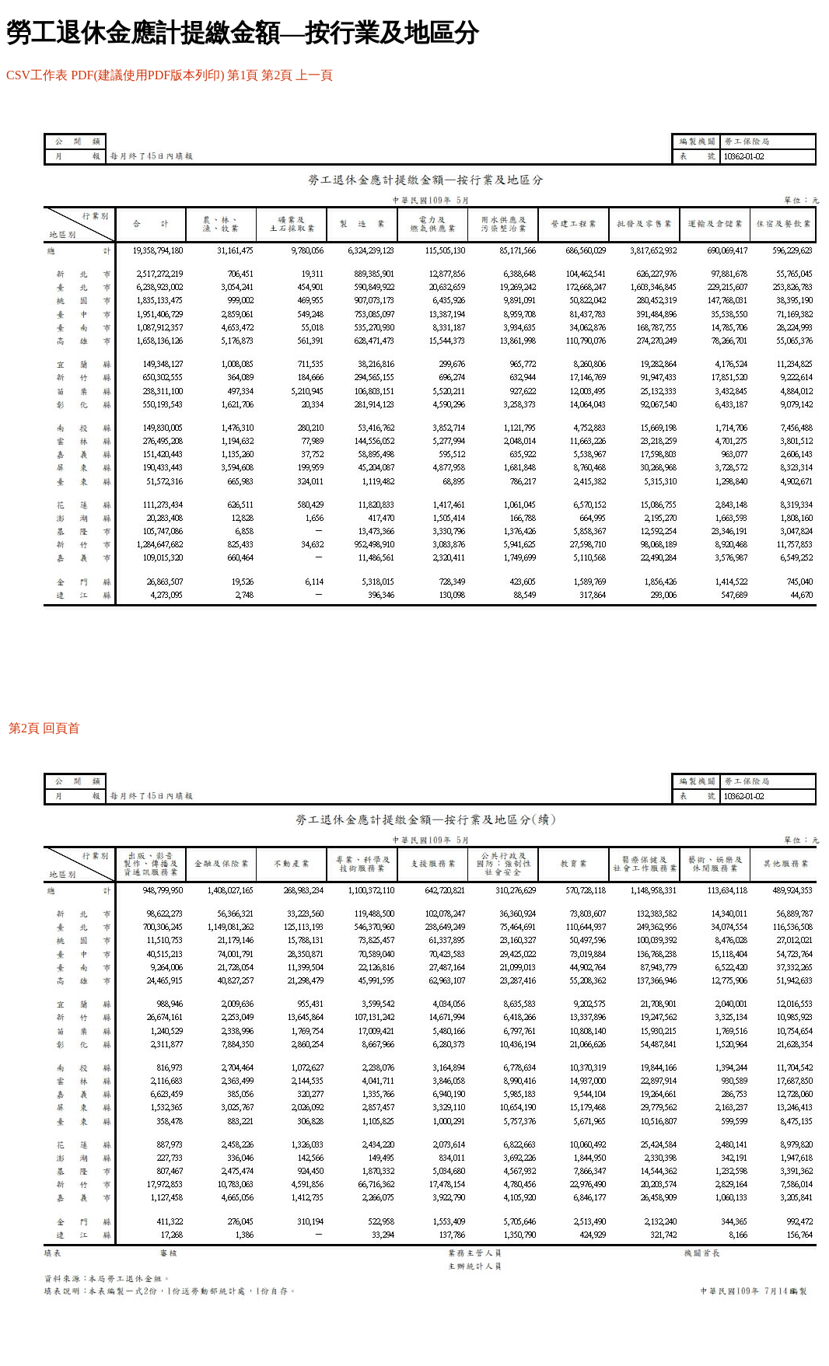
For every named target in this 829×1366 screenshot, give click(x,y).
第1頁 (242, 75)
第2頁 (276, 75)
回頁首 (61, 728)
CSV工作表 (37, 75)
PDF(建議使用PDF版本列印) (147, 75)
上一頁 (314, 75)
